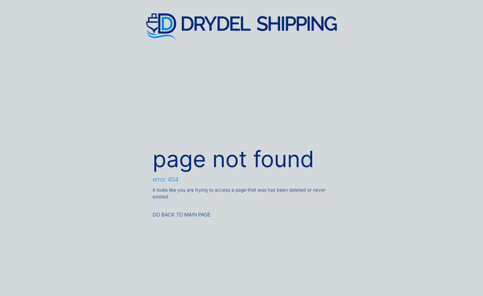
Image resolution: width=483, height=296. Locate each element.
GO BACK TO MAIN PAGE (182, 214)
